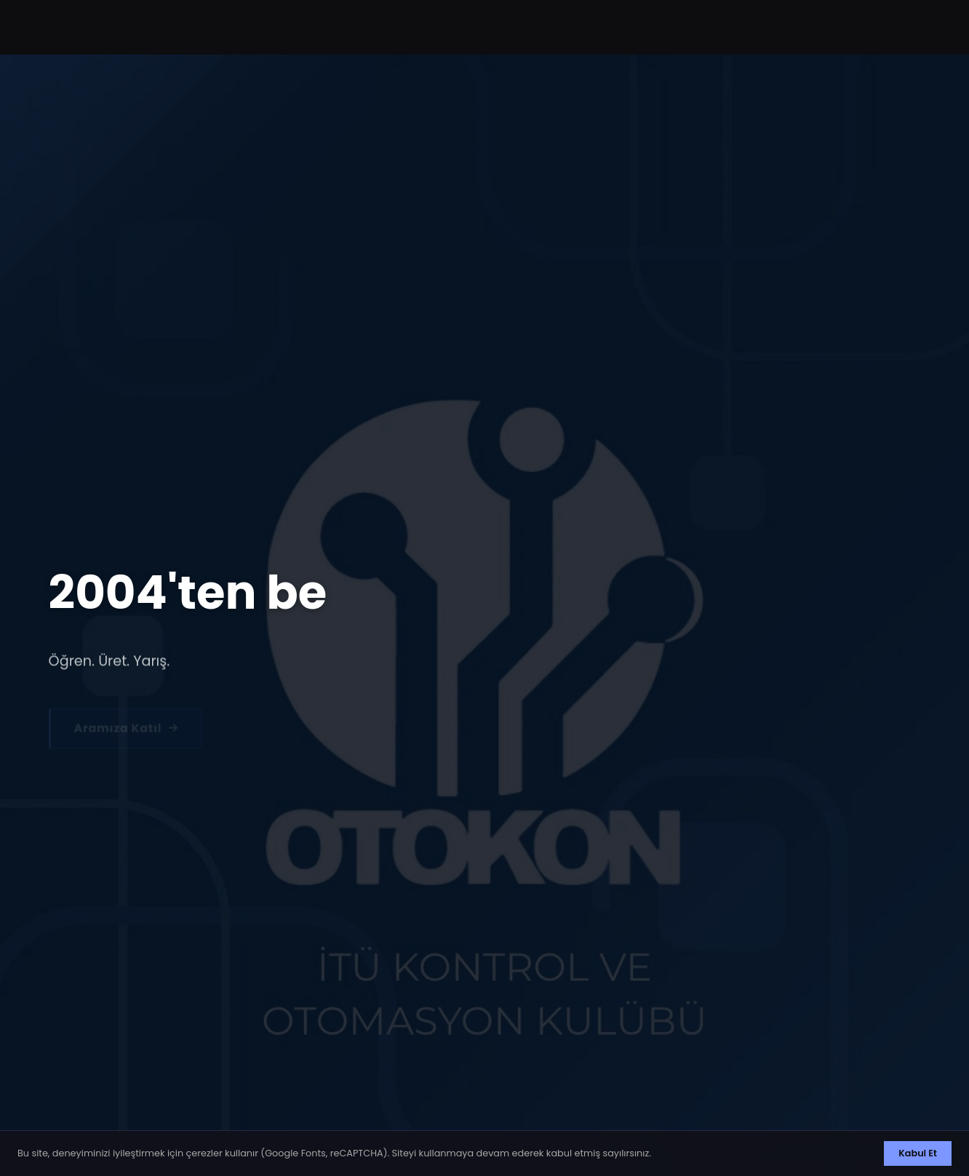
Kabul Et (917, 1153)
